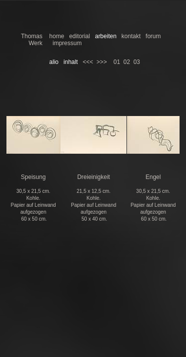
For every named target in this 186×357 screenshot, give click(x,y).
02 (127, 62)
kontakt (131, 36)
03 (136, 62)
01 (117, 62)
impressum (67, 43)
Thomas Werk (31, 40)
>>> (101, 62)
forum (153, 36)
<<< (88, 62)
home (56, 36)
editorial (79, 36)
